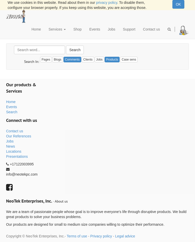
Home (10, 102)
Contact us (14, 131)
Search (74, 50)
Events (11, 107)
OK (178, 4)
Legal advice (125, 236)
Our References (18, 136)
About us (61, 201)
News (10, 146)
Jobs (10, 141)
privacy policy (106, 3)
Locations (13, 151)
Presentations (17, 156)
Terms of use (77, 236)
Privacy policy (101, 236)
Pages (46, 59)
